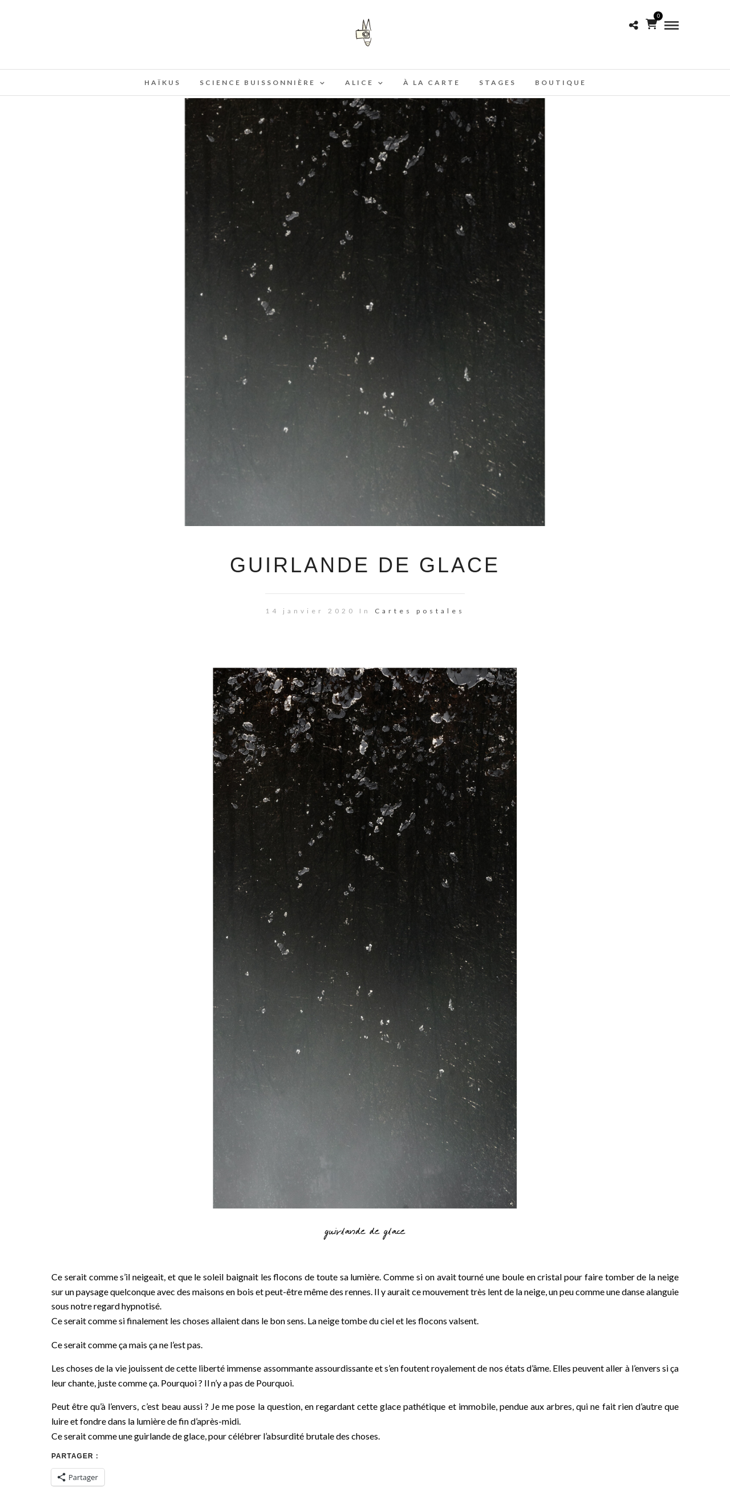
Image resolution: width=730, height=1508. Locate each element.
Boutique (560, 82)
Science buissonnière (257, 82)
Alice (359, 82)
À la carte (431, 82)
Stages (497, 82)
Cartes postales (420, 611)
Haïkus (162, 82)
